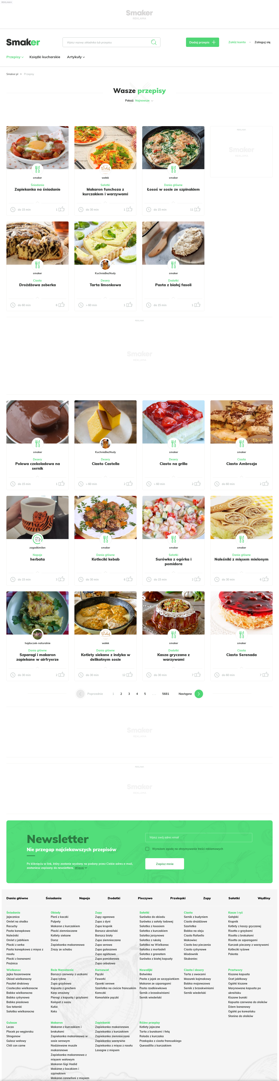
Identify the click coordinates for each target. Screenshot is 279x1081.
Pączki (99, 974)
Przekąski (178, 898)
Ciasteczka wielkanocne (22, 988)
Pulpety (56, 921)
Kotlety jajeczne (150, 1027)
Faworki (100, 979)
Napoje (37, 555)
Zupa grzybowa (61, 983)
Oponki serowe (105, 983)
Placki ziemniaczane (64, 931)
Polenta (233, 954)
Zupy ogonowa (105, 917)
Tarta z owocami (195, 974)
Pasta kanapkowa (18, 931)
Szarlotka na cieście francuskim (115, 988)
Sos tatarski (14, 1007)
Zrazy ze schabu (61, 949)
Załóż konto (237, 42)
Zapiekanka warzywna (110, 1041)
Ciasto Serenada (241, 654)
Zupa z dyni (102, 921)
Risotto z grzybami (240, 931)
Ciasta (37, 280)
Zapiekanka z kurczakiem (112, 1031)
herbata (37, 559)
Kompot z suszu (61, 1002)
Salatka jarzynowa (152, 935)
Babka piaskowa (17, 1002)
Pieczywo (145, 898)
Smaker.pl (12, 74)
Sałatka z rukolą (150, 940)
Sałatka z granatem (153, 954)
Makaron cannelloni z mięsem (70, 1078)
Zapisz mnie (165, 864)
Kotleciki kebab (106, 559)
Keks (54, 1011)
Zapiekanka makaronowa (67, 945)
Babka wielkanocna (19, 993)
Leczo (10, 1027)
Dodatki (173, 280)
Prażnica (12, 963)
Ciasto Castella (105, 463)
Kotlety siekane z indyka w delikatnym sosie (105, 657)
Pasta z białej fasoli (173, 285)
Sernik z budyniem (196, 917)
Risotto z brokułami (241, 935)
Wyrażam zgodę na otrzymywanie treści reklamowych (184, 849)
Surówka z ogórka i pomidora (173, 561)
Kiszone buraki (237, 997)
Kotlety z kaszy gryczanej (244, 926)
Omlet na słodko (17, 921)
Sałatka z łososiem (152, 926)
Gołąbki (233, 917)
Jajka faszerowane (18, 974)
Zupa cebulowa (105, 963)
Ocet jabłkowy (237, 979)
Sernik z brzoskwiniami (155, 993)
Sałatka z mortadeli (153, 949)
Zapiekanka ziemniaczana (112, 1036)
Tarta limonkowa (105, 285)
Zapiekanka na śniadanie (37, 189)
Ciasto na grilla (173, 463)
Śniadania (37, 185)
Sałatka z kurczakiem (154, 931)
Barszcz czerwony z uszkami (69, 974)
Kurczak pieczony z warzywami (248, 945)
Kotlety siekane (61, 935)
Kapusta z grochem (63, 988)
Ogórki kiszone (237, 983)
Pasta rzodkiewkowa (153, 988)
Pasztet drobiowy (17, 983)
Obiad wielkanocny (19, 979)
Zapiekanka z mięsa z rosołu (114, 1045)
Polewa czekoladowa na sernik (37, 466)
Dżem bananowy (239, 1007)
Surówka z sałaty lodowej (156, 921)
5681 (165, 694)
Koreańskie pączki (107, 997)
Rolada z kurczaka (152, 1036)
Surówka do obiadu (152, 917)
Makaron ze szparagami (155, 983)
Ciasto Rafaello (194, 935)
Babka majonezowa (197, 983)
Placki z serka (15, 945)
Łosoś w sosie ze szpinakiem (173, 189)
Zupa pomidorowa (107, 958)
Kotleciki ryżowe (238, 949)
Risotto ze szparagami (242, 940)
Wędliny (264, 898)
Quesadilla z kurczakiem (155, 1045)
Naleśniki (12, 935)
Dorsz (54, 940)
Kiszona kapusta (239, 974)
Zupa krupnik (103, 926)
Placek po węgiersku (19, 1031)
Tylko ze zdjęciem (34, 113)
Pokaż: (139, 101)
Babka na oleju (194, 931)
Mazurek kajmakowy (197, 979)
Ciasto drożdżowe (195, 921)
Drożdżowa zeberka (37, 285)
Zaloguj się (262, 42)
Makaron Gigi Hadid (64, 1064)
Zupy (207, 898)
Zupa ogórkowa (105, 954)
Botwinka (146, 974)
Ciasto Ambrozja (241, 463)
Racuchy (11, 926)
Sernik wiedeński (151, 997)
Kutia (54, 1007)
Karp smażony (60, 993)
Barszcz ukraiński (106, 931)
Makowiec (190, 940)
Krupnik (233, 921)
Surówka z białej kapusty (156, 958)
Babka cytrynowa (17, 997)
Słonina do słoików (240, 1016)
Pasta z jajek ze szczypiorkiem (159, 979)
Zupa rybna (58, 979)
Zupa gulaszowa (106, 949)
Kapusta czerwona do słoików (247, 1002)
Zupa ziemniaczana (108, 940)
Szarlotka (190, 926)
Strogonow (13, 1036)
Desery (105, 280)
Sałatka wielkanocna (20, 1011)
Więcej (79, 868)
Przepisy (14, 57)
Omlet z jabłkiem (17, 940)
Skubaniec (190, 958)
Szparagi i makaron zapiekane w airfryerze (37, 657)
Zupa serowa (103, 945)
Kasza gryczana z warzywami (173, 657)
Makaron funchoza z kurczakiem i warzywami (105, 191)
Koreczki (100, 993)
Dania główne (173, 185)
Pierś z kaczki (59, 917)
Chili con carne (15, 1045)
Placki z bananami (18, 958)
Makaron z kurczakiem (65, 926)
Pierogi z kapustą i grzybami (69, 997)
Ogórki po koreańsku (241, 1011)
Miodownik (191, 954)
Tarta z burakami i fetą (155, 1031)
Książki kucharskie (44, 57)
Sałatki (105, 185)
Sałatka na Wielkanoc (154, 945)
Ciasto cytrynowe (195, 949)
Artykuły (75, 57)
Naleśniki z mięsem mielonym (241, 559)
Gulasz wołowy (16, 1041)
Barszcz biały (104, 935)
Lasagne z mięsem (107, 1050)
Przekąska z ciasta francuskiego (160, 1041)
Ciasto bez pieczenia (197, 945)
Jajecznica (13, 917)
